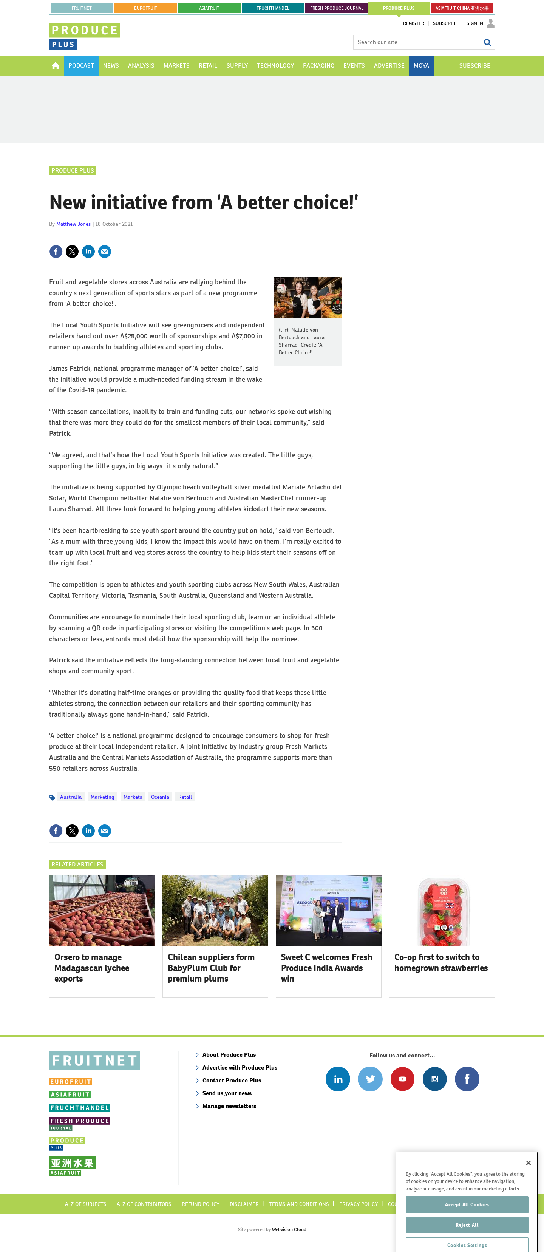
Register (413, 23)
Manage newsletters (229, 1106)
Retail (185, 796)
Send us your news (227, 1093)
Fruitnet (82, 8)
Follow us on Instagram (434, 1079)
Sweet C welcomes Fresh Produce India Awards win (326, 968)
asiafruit (209, 8)
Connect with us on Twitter (370, 1079)
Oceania (160, 796)
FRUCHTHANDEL (273, 8)
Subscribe (445, 23)
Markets (133, 796)
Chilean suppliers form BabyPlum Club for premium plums (211, 968)
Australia (71, 796)
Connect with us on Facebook (467, 1079)
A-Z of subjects (86, 1204)
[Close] (528, 1181)
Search (487, 42)
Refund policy (200, 1204)
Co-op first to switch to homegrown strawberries (441, 962)
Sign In (475, 23)
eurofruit (145, 8)
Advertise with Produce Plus (239, 1067)
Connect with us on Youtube (402, 1079)
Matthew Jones (73, 224)
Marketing (102, 796)
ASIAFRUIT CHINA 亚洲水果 (462, 8)
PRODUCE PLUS (399, 8)
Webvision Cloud (289, 1229)
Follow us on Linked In (338, 1079)
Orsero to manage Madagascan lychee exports (91, 968)
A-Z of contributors (144, 1204)
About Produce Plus (229, 1055)
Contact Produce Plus (231, 1080)
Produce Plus (72, 170)
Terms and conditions (299, 1204)
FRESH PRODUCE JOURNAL (336, 8)
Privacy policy (358, 1204)
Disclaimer (244, 1204)
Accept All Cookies (467, 1223)
